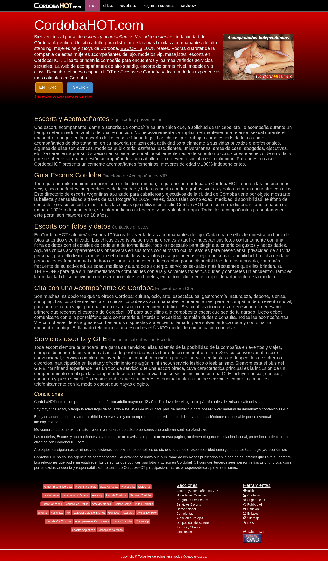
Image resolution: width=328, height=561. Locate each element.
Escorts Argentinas (83, 530)
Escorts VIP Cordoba (59, 521)
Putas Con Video (52, 504)
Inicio (92, 6)
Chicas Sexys (123, 504)
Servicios (188, 6)
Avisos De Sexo (147, 512)
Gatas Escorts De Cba (58, 486)
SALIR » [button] (80, 87)
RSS (250, 523)
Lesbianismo (51, 495)
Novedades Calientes (192, 495)
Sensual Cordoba (140, 495)
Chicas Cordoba (122, 521)
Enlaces (253, 513)
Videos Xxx (128, 486)
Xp (68, 512)
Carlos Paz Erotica (77, 504)
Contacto (253, 495)
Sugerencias (256, 500)
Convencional (186, 509)
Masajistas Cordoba (110, 530)
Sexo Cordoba (109, 486)
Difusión (253, 509)
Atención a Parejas (190, 518)
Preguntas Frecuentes (158, 6)
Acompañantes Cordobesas (92, 521)
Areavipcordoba (101, 504)
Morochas (144, 486)
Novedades (128, 6)
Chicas (108, 6)
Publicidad (254, 504)
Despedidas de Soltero (193, 523)
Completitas (185, 513)
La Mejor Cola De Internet (89, 512)
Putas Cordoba (144, 504)
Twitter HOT (255, 532)
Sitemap (253, 518)
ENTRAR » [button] (49, 87)
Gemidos (113, 512)
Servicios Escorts (189, 504)
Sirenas (42, 512)
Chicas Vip (142, 521)
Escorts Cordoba (116, 495)
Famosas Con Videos (75, 495)
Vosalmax (57, 512)
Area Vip (97, 495)
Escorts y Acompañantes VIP (197, 491)
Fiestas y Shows (188, 527)
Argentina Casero (85, 486)
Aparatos (128, 512)
